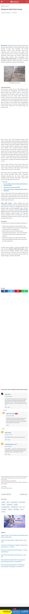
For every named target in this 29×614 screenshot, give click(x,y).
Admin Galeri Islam (10, 413)
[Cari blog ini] (27, 2)
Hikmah (3, 504)
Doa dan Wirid (22, 502)
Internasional (9, 504)
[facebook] (4, 291)
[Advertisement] (14, 29)
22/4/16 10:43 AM (10, 415)
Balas (6, 407)
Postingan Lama (23, 494)
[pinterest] (18, 291)
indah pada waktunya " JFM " (11, 444)
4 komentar (14, 12)
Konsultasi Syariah (5, 507)
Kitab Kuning (4, 45)
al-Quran (3, 511)
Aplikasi (3, 502)
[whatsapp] (24, 291)
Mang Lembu (7, 394)
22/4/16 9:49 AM (8, 396)
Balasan (5, 410)
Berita (8, 502)
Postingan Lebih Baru (6, 494)
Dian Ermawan (8, 432)
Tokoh (22, 509)
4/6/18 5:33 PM (8, 446)
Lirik (20, 507)
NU (23, 507)
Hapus (9, 407)
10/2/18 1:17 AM (8, 434)
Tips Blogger (16, 509)
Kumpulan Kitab (14, 507)
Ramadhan (4, 509)
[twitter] (11, 291)
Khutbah (16, 504)
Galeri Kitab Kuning (6, 203)
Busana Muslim (14, 502)
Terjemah (10, 509)
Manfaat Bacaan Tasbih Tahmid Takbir (12, 187)
